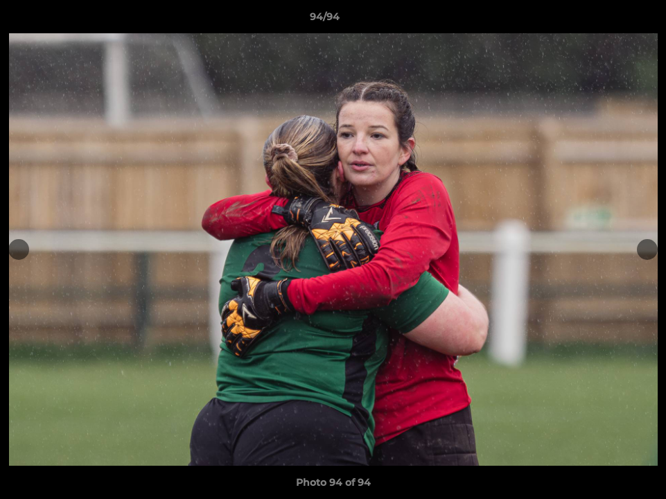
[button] (607, 20)
